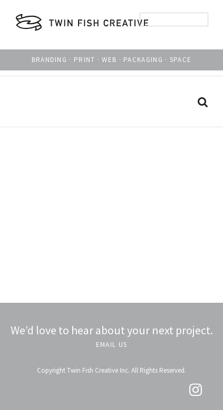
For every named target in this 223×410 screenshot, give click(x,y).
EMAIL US (111, 344)
